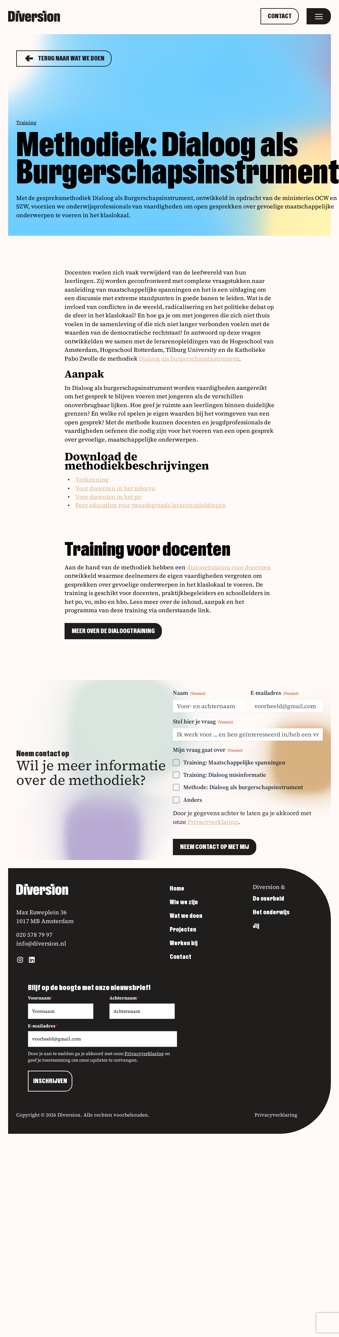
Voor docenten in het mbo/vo (115, 488)
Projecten (183, 929)
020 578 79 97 (34, 935)
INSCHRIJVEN (50, 1081)
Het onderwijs (271, 912)
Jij (256, 926)
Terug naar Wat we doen (63, 58)
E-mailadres (274, 693)
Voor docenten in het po (108, 497)
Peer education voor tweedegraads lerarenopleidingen (150, 505)
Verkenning (92, 479)
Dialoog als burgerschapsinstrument (189, 358)
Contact (280, 16)
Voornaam (40, 998)
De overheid (268, 898)
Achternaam (124, 998)
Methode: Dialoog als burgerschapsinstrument (243, 787)
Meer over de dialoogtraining (113, 631)
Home (177, 888)
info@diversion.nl (41, 943)
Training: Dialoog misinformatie (224, 775)
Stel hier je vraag (203, 721)
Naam (189, 693)
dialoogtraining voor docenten (229, 567)
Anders (192, 800)
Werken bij (184, 943)
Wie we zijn (184, 902)
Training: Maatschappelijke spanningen (234, 762)
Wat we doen (186, 916)
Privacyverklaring (213, 822)
